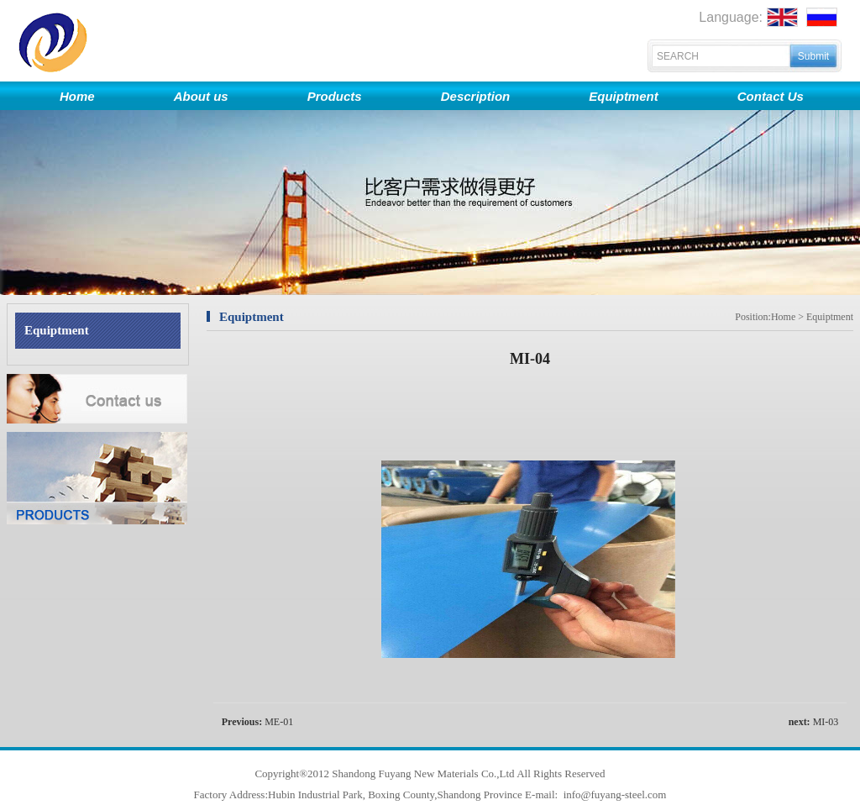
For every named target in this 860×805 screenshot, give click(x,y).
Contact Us (770, 96)
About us (201, 96)
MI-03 (826, 722)
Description (476, 96)
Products (334, 96)
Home (77, 96)
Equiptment (623, 96)
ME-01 (279, 722)
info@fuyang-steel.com (613, 794)
